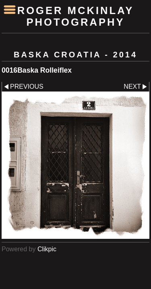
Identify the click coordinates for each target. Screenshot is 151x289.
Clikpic (46, 249)
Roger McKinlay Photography (75, 16)
